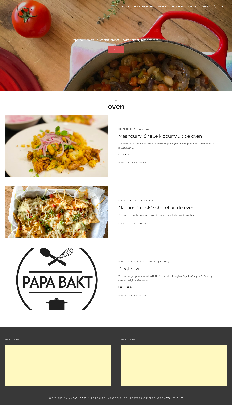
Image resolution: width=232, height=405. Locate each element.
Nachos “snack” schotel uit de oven (156, 207)
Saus (150, 262)
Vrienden (132, 201)
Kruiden (141, 262)
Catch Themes (174, 398)
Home (125, 6)
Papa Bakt (79, 398)
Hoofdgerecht (143, 6)
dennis (121, 163)
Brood (175, 6)
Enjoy (116, 49)
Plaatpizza (129, 269)
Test (191, 6)
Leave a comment (137, 163)
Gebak (162, 6)
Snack (121, 201)
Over (205, 6)
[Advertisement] (58, 365)
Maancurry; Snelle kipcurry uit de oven (160, 136)
